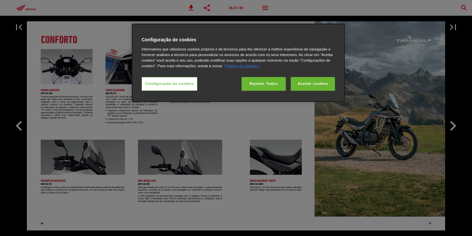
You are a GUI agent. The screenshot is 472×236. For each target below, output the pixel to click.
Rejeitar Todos (263, 84)
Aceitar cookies (313, 84)
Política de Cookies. (242, 66)
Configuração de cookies (169, 84)
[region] (238, 63)
